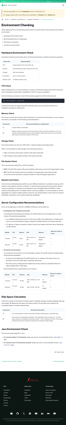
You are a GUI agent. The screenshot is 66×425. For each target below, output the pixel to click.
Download (27, 390)
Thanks (6, 405)
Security (6, 403)
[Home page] (2, 19)
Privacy (6, 400)
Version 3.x (51, 15)
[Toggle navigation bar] (63, 5)
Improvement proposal (52, 400)
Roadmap (48, 397)
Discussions (28, 400)
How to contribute (51, 390)
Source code (49, 392)
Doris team (49, 395)
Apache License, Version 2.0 (45, 418)
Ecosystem (28, 395)
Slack (4, 1)
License (6, 392)
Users (26, 397)
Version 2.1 (42, 15)
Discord (49, 1)
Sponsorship (7, 397)
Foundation (7, 390)
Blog (26, 392)
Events (5, 395)
